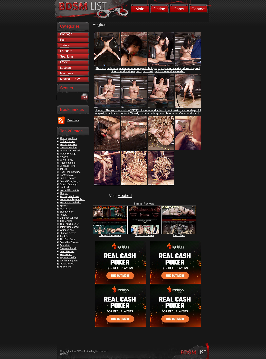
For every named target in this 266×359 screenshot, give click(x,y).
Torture (65, 45)
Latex (64, 62)
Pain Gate (65, 245)
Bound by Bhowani (70, 242)
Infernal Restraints (110, 235)
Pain (63, 39)
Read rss (73, 120)
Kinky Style (65, 266)
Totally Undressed (69, 227)
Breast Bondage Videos (72, 199)
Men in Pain (66, 208)
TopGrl (63, 169)
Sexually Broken (68, 144)
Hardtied (64, 187)
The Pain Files (67, 239)
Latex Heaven (67, 251)
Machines (66, 73)
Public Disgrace (68, 178)
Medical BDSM (70, 79)
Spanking (66, 56)
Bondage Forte (67, 165)
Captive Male (67, 175)
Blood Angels (67, 211)
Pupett (63, 214)
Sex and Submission (70, 202)
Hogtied (125, 195)
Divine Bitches (67, 141)
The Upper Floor (68, 138)
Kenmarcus (66, 254)
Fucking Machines (69, 196)
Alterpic (64, 193)
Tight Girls (65, 236)
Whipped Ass (67, 230)
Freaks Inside (67, 263)
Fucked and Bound (70, 150)
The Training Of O (69, 224)
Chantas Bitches (68, 147)
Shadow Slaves (144, 235)
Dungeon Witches (69, 217)
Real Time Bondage (70, 172)
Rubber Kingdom (69, 260)
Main (139, 9)
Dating (159, 9)
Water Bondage (68, 153)
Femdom (66, 51)
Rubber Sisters (67, 162)
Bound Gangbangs (70, 181)
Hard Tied (179, 235)
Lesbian (65, 67)
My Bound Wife (68, 257)
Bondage (66, 34)
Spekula (64, 205)
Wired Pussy (66, 159)
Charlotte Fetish (68, 248)
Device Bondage (68, 184)
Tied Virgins (66, 220)
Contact (198, 9)
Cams (179, 9)
